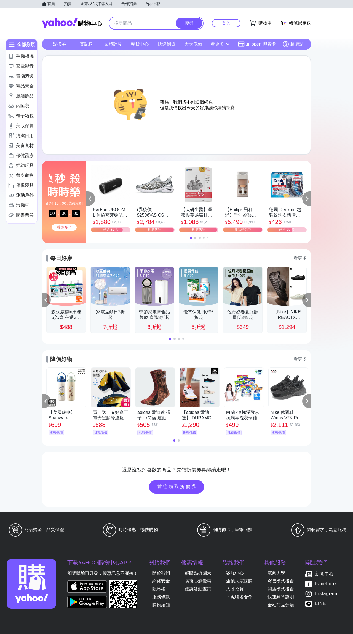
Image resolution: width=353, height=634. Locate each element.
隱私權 (158, 589)
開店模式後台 (281, 589)
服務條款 (161, 597)
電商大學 (276, 573)
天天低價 (193, 44)
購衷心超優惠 (198, 581)
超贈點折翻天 (198, 573)
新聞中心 (324, 573)
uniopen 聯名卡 (257, 44)
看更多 (220, 44)
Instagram (326, 593)
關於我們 (161, 573)
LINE (320, 603)
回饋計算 (113, 44)
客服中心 (235, 573)
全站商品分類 (281, 605)
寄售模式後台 (281, 581)
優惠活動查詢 (198, 589)
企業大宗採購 (239, 581)
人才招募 (235, 589)
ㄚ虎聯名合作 (239, 597)
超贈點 (292, 44)
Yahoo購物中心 (72, 23)
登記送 (86, 44)
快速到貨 (166, 44)
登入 (226, 23)
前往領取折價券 (177, 486)
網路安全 (161, 581)
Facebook (326, 583)
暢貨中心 (140, 44)
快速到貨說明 (281, 597)
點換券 (59, 44)
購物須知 (161, 605)
